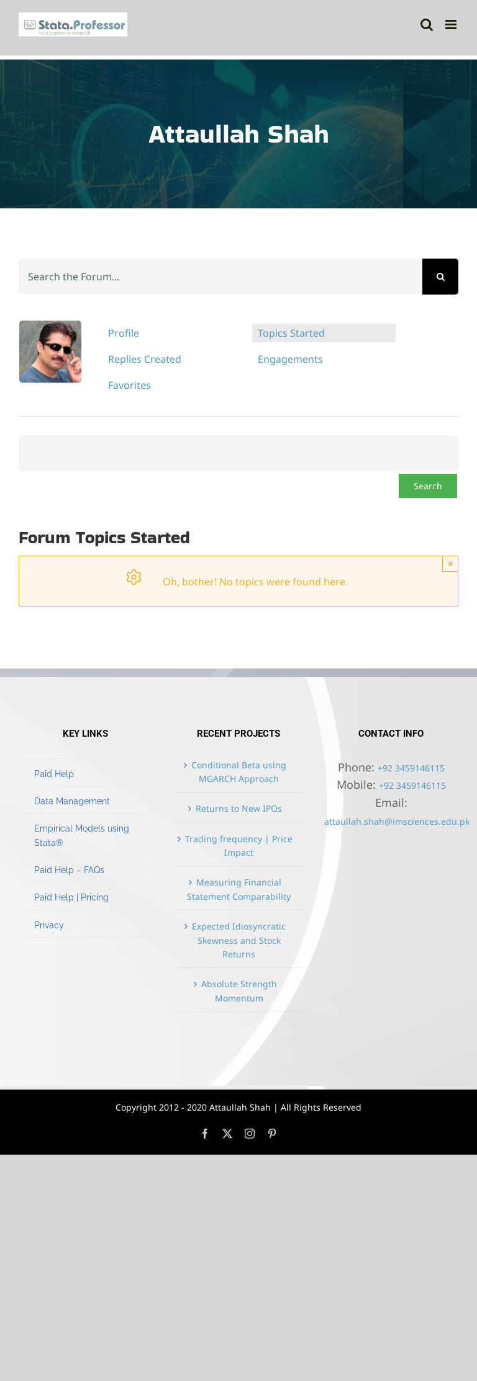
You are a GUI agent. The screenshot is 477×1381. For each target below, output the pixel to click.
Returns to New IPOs (239, 808)
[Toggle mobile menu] (451, 24)
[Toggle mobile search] (426, 24)
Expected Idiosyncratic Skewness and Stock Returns (239, 940)
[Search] (440, 277)
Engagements (290, 359)
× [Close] (450, 563)
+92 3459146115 (411, 768)
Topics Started (291, 333)
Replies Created (144, 359)
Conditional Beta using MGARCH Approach (238, 771)
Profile (123, 333)
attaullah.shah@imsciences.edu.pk (397, 821)
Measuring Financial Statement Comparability (239, 889)
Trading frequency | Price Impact (239, 845)
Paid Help (54, 774)
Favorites (129, 385)
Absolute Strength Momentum (239, 990)
